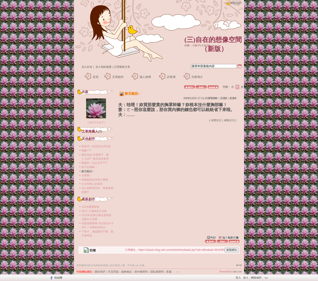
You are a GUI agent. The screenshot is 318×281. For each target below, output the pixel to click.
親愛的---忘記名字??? (94, 162)
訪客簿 (171, 77)
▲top (239, 264)
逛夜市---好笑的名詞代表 (96, 146)
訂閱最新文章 (122, 66)
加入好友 (87, 66)
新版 (214, 48)
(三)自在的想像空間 (213, 39)
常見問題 (113, 271)
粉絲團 (58, 277)
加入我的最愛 (104, 66)
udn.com (237, 271)
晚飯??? (86, 150)
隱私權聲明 (157, 271)
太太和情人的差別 (92, 183)
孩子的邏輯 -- (89, 167)
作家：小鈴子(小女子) (197, 45)
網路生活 (229, 120)
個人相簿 (145, 77)
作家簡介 (197, 77)
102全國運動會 (90, 206)
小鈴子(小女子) (96, 122)
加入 (245, 277)
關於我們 (100, 271)
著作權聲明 (141, 271)
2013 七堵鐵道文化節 (94, 211)
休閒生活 (216, 120)
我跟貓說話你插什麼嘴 (94, 179)
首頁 (95, 77)
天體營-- (86, 175)
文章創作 (118, 77)
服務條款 (126, 271)
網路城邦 (236, 3)
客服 (169, 271)
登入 (238, 277)
